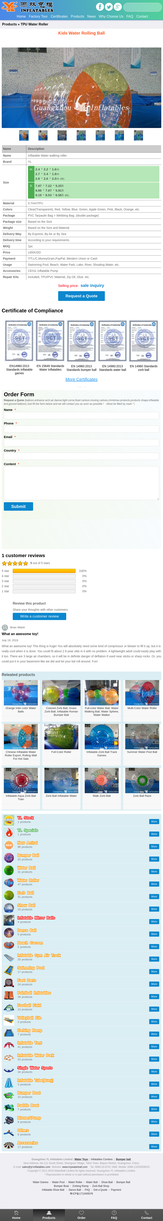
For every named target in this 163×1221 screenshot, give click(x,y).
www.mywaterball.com (74, 1166)
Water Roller (75, 1182)
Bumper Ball (123, 1182)
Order (81, 1218)
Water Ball (92, 1182)
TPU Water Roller (34, 24)
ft (31, 186)
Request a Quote (82, 296)
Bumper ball (124, 1159)
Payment (116, 1189)
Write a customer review (39, 616)
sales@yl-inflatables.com (36, 1166)
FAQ (129, 16)
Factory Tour (38, 16)
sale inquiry (92, 285)
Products (77, 16)
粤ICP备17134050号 (81, 1193)
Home (21, 16)
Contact (142, 16)
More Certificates (81, 379)
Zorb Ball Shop (100, 1186)
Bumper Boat (61, 1186)
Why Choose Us (111, 16)
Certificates (59, 16)
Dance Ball (75, 1189)
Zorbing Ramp (80, 1186)
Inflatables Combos (102, 1159)
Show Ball (106, 1182)
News (91, 16)
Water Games (40, 1182)
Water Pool (58, 1182)
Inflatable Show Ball (53, 1189)
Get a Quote (100, 1189)
